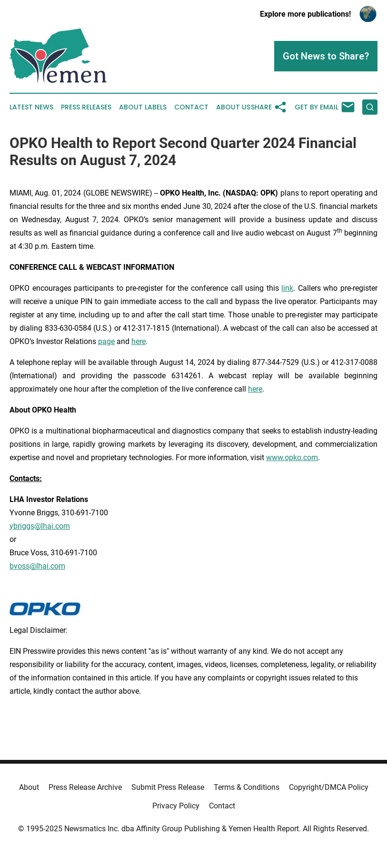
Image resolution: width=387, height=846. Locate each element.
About (29, 787)
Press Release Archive (85, 787)
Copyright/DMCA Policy (328, 787)
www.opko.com (292, 457)
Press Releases (86, 107)
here (138, 341)
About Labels (143, 107)
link (287, 288)
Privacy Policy (175, 805)
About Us (233, 107)
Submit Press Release (167, 787)
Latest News (31, 107)
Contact (191, 107)
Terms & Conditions (246, 787)
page (106, 341)
